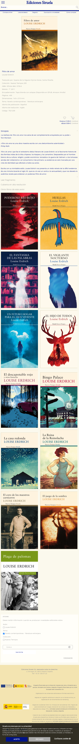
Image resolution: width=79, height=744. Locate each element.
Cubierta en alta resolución (13, 185)
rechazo (39, 739)
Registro (35, 12)
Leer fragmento (8, 180)
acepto (17, 739)
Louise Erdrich (8, 75)
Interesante (68, 658)
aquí (23, 732)
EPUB (50, 92)
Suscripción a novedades (51, 12)
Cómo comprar (71, 12)
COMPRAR (74, 121)
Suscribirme (19, 652)
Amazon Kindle (59, 92)
